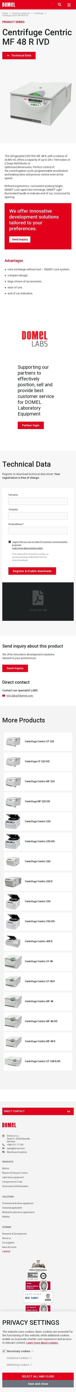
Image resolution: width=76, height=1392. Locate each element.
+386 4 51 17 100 (15, 1144)
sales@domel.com (16, 1148)
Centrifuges (40, 13)
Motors (5, 1168)
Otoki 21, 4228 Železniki (18, 1138)
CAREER (6, 1251)
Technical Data (19, 55)
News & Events (9, 1247)
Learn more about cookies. (42, 1342)
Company (13, 509)
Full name (13, 495)
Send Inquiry (20, 239)
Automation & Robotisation (15, 1186)
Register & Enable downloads (32, 571)
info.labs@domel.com (20, 695)
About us (6, 1238)
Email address (16, 524)
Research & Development (14, 1234)
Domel (6, 13)
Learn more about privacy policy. (27, 548)
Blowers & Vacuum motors (15, 1173)
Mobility (6, 1216)
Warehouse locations (17, 1152)
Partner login (30, 425)
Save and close (38, 1384)
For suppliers (8, 1242)
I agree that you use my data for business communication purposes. (39, 545)
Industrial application (12, 1208)
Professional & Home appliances (17, 1203)
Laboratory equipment (22, 13)
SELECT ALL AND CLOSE (38, 1376)
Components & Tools (12, 1182)
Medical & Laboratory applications (18, 1212)
